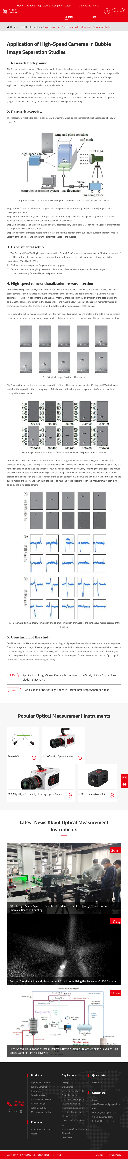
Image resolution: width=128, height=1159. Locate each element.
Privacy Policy (114, 1154)
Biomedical (67, 1116)
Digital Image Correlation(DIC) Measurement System (41, 1095)
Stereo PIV (13, 756)
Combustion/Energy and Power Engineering (73, 1101)
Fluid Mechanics (69, 1095)
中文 (122, 11)
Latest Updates (69, 11)
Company (57, 5)
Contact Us (97, 11)
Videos (34, 1133)
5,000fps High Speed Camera (58, 756)
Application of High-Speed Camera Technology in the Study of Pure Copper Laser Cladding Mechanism (70, 677)
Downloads (85, 5)
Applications (43, 5)
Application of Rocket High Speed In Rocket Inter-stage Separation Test (67, 690)
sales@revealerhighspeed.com (106, 1104)
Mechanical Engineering (73, 1107)
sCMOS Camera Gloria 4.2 (91, 794)
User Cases (67, 1137)
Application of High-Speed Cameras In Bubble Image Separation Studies (77, 27)
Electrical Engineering (72, 1112)
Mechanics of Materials (73, 1091)
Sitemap (99, 1154)
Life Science (67, 1086)
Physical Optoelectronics (73, 1120)
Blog (38, 27)
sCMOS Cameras (39, 1086)
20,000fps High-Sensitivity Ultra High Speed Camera (35, 794)
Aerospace (67, 1082)
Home (20, 5)
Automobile (67, 1133)
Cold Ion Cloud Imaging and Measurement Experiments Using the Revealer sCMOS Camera (63, 981)
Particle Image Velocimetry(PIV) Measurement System (41, 1108)
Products (30, 5)
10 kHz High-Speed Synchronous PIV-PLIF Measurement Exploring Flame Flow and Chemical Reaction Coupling (59, 908)
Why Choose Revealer (41, 1129)
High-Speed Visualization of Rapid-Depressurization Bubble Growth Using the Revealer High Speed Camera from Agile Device (64, 1051)
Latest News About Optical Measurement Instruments (64, 826)
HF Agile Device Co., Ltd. (30, 1154)
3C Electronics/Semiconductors (75, 1127)
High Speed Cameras (41, 1082)
